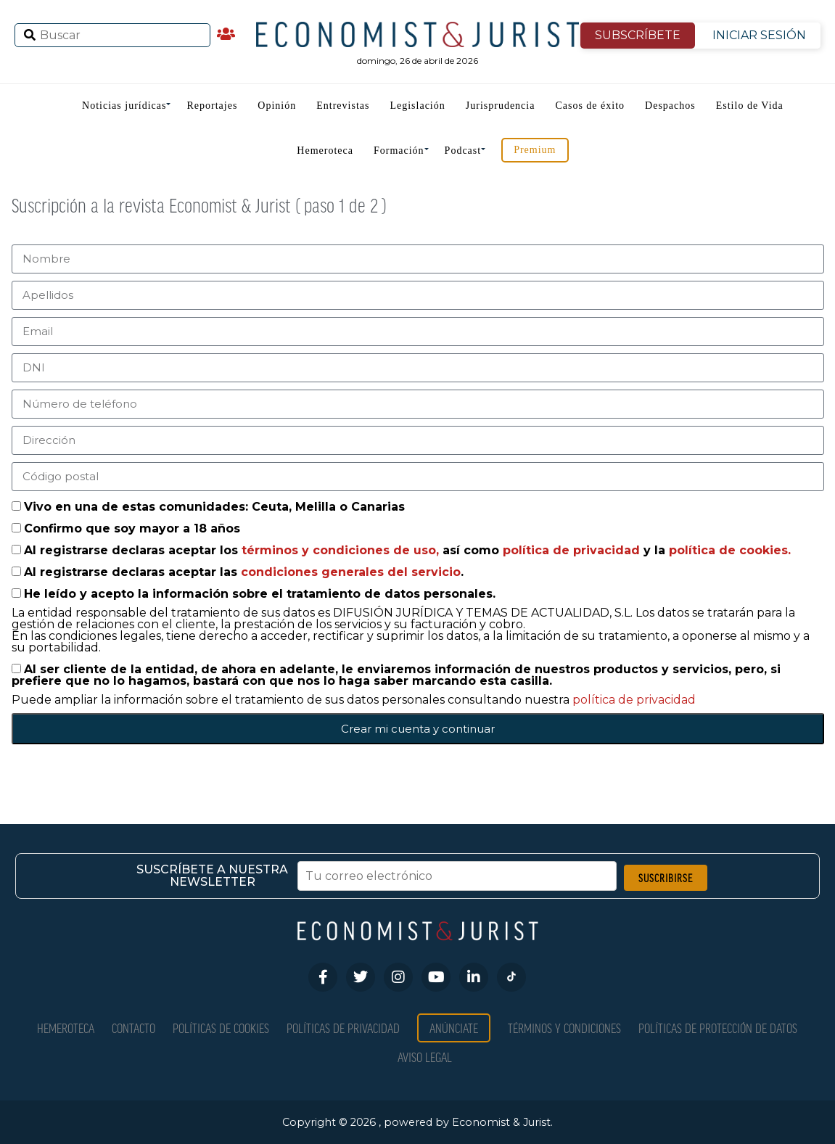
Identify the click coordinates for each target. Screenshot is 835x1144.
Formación (399, 150)
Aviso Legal (425, 1056)
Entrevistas (342, 105)
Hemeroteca (325, 150)
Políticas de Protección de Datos (717, 1027)
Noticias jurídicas (124, 105)
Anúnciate (453, 1027)
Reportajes (211, 105)
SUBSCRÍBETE (637, 35)
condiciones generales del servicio (351, 572)
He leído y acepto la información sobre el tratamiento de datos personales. (259, 594)
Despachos (670, 105)
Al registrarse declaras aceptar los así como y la (407, 550)
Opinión (277, 105)
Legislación (417, 105)
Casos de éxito (590, 105)
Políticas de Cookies (221, 1027)
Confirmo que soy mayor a (132, 528)
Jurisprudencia (500, 105)
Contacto (133, 1027)
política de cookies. (730, 550)
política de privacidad (573, 550)
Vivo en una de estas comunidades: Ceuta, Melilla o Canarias (214, 507)
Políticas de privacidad (343, 1027)
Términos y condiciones (564, 1027)
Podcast (463, 150)
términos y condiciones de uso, (342, 550)
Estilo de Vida (749, 105)
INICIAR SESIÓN (759, 35)
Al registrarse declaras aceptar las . (244, 572)
